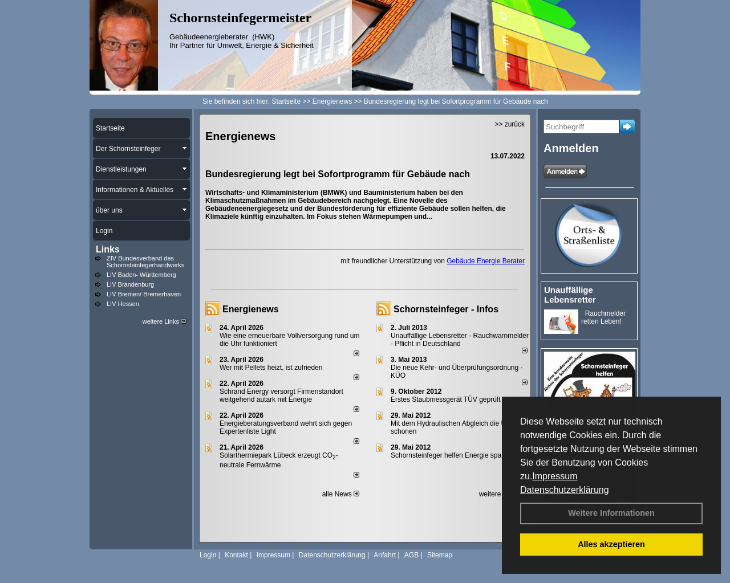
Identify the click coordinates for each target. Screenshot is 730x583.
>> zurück (509, 124)
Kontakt (236, 555)
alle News (340, 494)
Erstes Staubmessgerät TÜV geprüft (446, 399)
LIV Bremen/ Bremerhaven (144, 294)
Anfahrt (385, 555)
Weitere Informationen (611, 512)
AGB (411, 555)
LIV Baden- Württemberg (141, 274)
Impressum (554, 476)
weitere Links (164, 321)
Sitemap (439, 555)
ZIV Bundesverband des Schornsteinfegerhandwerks (145, 261)
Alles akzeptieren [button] (611, 544)
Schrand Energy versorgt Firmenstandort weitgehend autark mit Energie (281, 395)
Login (208, 555)
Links (108, 249)
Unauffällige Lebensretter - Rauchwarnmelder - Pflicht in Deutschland (460, 340)
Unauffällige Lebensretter (570, 294)
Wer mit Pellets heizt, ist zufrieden (271, 368)
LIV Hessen (123, 303)
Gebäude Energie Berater (486, 261)
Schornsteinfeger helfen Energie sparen (451, 455)
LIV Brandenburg (130, 284)
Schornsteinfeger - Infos (446, 309)
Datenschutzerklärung (564, 490)
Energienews (250, 309)
